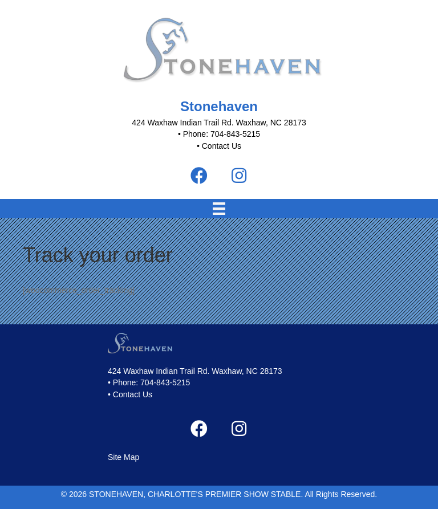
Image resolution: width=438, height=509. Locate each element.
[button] (199, 175)
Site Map (123, 457)
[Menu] (219, 208)
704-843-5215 (165, 382)
